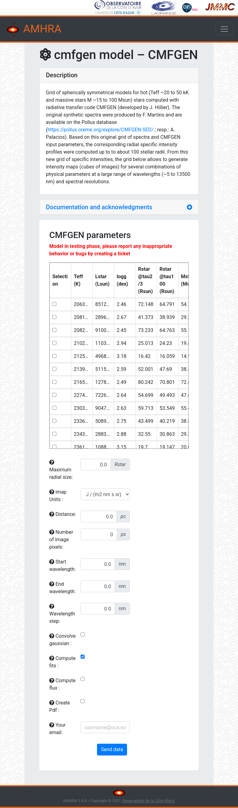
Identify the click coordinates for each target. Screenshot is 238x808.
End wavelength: (62, 587)
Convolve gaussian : (62, 639)
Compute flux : (62, 684)
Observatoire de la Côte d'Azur (148, 800)
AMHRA (33, 29)
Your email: (57, 728)
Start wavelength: (62, 565)
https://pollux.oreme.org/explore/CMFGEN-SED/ (100, 130)
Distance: (62, 514)
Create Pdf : (59, 706)
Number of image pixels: (61, 539)
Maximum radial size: (61, 470)
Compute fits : (62, 662)
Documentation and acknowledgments (99, 207)
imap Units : (58, 495)
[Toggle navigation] (224, 29)
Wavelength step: (62, 614)
